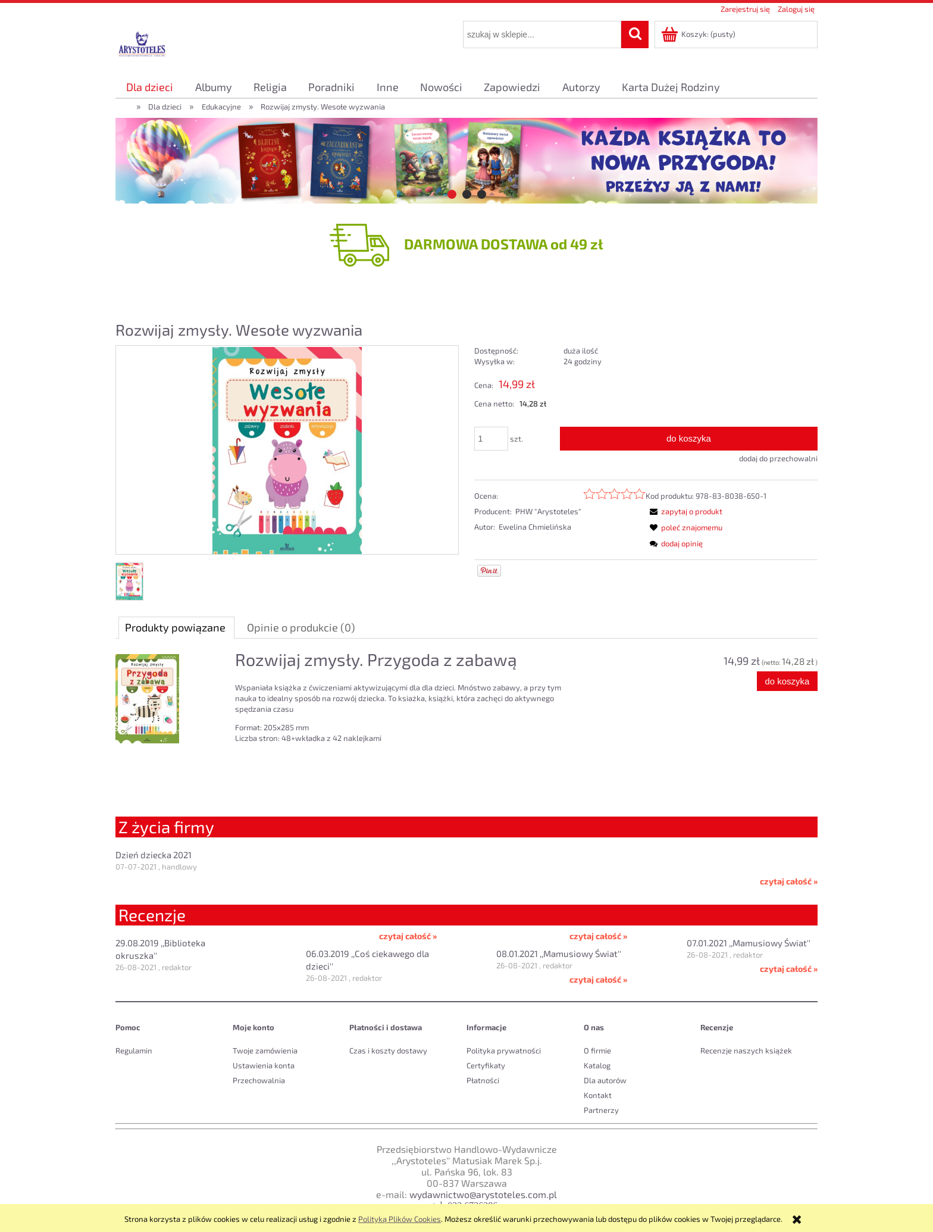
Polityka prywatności (504, 1050)
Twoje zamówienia (265, 1050)
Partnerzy (601, 1110)
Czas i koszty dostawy (388, 1050)
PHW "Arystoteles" (548, 511)
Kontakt (598, 1095)
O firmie (597, 1050)
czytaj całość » (789, 881)
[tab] (451, 194)
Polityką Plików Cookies (399, 1219)
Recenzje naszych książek (746, 1050)
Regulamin (133, 1050)
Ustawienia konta (264, 1065)
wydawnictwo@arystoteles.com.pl (483, 1194)
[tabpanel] (466, 713)
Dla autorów (605, 1080)
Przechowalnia (259, 1080)
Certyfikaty (486, 1065)
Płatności (483, 1080)
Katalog (597, 1065)
